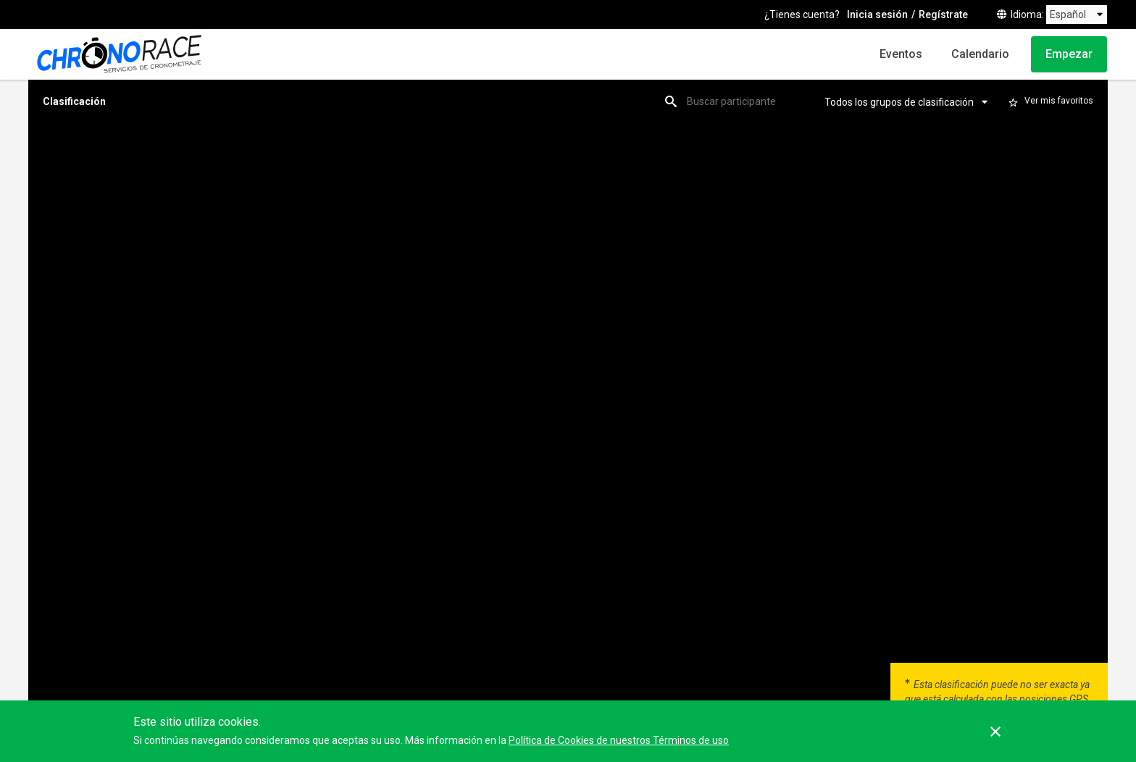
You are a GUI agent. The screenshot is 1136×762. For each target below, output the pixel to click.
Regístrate (943, 14)
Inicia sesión (877, 14)
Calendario (980, 54)
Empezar (1069, 54)
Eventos (901, 54)
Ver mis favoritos (1058, 101)
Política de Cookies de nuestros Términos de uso (619, 740)
